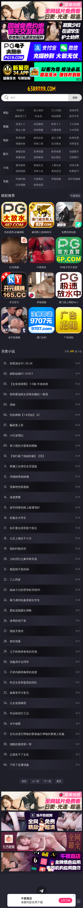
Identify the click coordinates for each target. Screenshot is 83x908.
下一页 (47, 781)
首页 (24, 781)
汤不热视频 (74, 178)
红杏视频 (20, 184)
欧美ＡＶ (56, 124)
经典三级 (38, 143)
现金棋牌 (56, 116)
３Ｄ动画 (74, 124)
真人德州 (38, 110)
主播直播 (56, 129)
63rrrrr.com (41, 88)
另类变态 (74, 143)
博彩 (6, 113)
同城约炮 (20, 178)
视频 (6, 126)
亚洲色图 (38, 151)
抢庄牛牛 (74, 116)
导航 (6, 181)
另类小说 (38, 171)
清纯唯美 (38, 157)
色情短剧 (38, 184)
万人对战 (56, 110)
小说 (6, 167)
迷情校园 (20, 171)
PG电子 (21, 110)
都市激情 (20, 165)
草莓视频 (56, 178)
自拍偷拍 (38, 124)
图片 (6, 154)
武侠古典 (74, 165)
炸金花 (38, 116)
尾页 (59, 781)
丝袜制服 (38, 129)
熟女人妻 (20, 129)
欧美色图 (56, 151)
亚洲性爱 (20, 137)
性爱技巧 (74, 171)
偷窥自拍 (20, 151)
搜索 (75, 97)
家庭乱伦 (38, 165)
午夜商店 (38, 178)
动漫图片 (74, 151)
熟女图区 (56, 157)
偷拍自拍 (38, 137)
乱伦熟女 (56, 143)
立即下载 (65, 900)
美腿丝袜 (20, 157)
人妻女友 (56, 165)
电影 (6, 140)
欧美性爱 (74, 137)
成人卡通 (56, 137)
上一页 (35, 781)
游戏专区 (74, 110)
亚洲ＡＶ (20, 124)
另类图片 (74, 157)
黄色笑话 (56, 171)
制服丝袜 (20, 143)
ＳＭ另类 (74, 129)
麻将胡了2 (20, 116)
